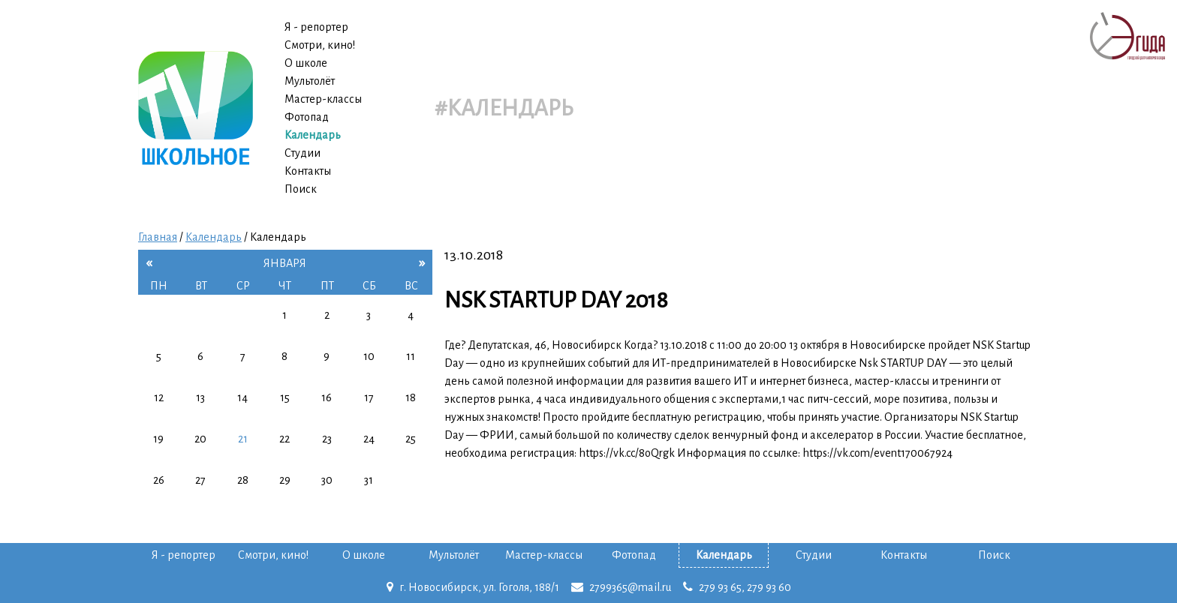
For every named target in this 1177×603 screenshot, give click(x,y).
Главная (157, 237)
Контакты (307, 171)
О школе (305, 63)
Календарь (312, 135)
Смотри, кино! (319, 45)
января (284, 263)
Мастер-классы (323, 99)
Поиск (300, 189)
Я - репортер (316, 27)
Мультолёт (309, 81)
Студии (302, 153)
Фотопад (306, 117)
